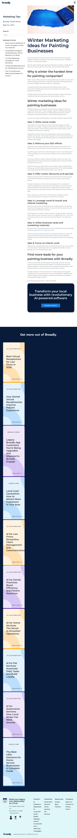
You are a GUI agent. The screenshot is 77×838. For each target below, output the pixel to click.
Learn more (16, 379)
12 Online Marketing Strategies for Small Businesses (12, 60)
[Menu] (74, 2)
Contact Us (69, 804)
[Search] (14, 35)
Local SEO (37, 811)
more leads (30, 155)
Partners (58, 807)
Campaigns (37, 831)
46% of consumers (68, 215)
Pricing (57, 802)
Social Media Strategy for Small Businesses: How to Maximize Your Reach (14, 53)
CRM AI (36, 821)
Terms (68, 809)
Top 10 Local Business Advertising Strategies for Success (14, 73)
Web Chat (37, 828)
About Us (69, 802)
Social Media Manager (37, 816)
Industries (48, 799)
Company (69, 799)
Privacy (68, 807)
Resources (59, 799)
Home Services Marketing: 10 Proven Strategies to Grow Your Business (15, 45)
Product (37, 799)
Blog (56, 804)
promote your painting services (45, 230)
